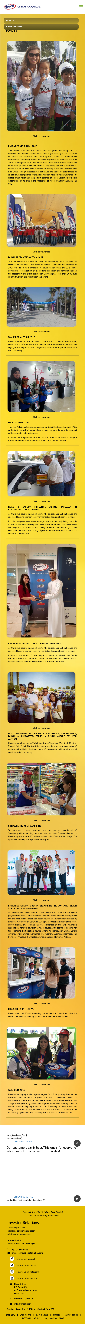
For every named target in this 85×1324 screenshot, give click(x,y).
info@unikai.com (22, 1303)
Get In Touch (71, 1315)
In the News (42, 1315)
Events (10, 20)
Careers (56, 1315)
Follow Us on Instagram (27, 1271)
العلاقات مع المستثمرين (54, 1318)
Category (10, 1315)
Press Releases (14, 26)
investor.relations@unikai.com (27, 1252)
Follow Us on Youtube (26, 1278)
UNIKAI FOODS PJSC (23, 1141)
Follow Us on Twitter (25, 1265)
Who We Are (25, 1315)
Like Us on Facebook (25, 1258)
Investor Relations (30, 1318)
